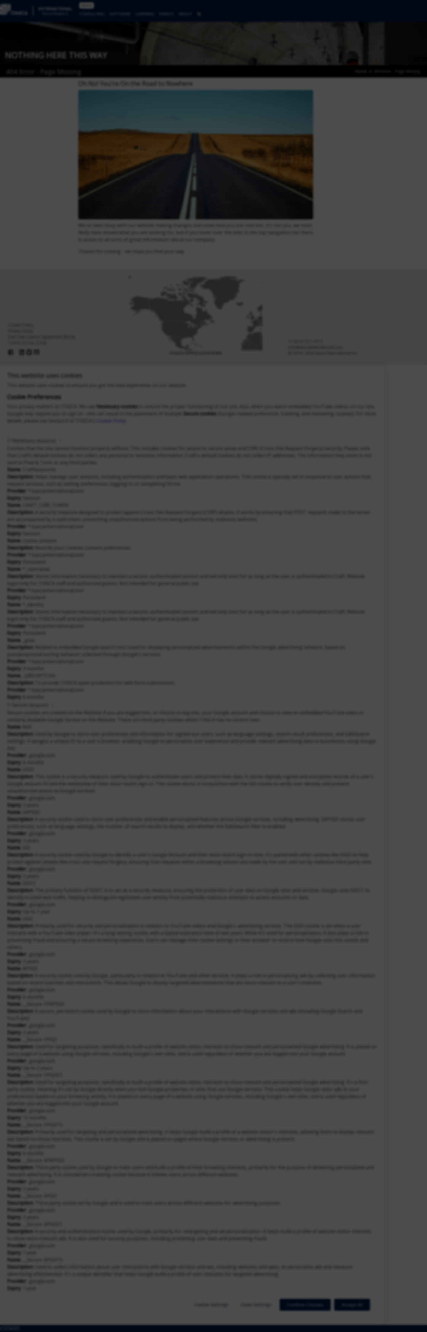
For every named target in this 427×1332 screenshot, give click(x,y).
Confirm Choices (305, 1305)
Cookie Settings (211, 1304)
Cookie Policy (111, 420)
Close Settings (255, 1304)
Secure (30, 705)
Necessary (34, 440)
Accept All (352, 1305)
